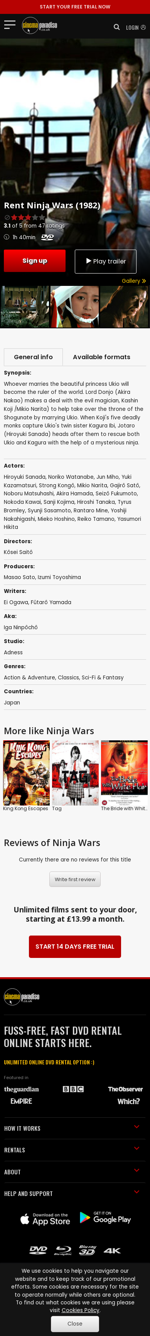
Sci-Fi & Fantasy (103, 677)
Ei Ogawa (16, 602)
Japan (12, 702)
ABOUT (72, 1171)
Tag (57, 808)
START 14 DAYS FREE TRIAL (75, 946)
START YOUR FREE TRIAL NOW (75, 6)
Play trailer (105, 261)
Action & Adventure (29, 677)
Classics (68, 677)
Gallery (134, 281)
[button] (114, 27)
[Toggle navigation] (12, 24)
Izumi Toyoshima (59, 577)
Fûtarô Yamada (51, 602)
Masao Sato (19, 577)
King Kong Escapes (25, 808)
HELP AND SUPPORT (72, 1193)
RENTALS (72, 1149)
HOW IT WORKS (72, 1128)
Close (75, 1324)
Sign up (34, 260)
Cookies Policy (80, 1310)
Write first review (75, 879)
